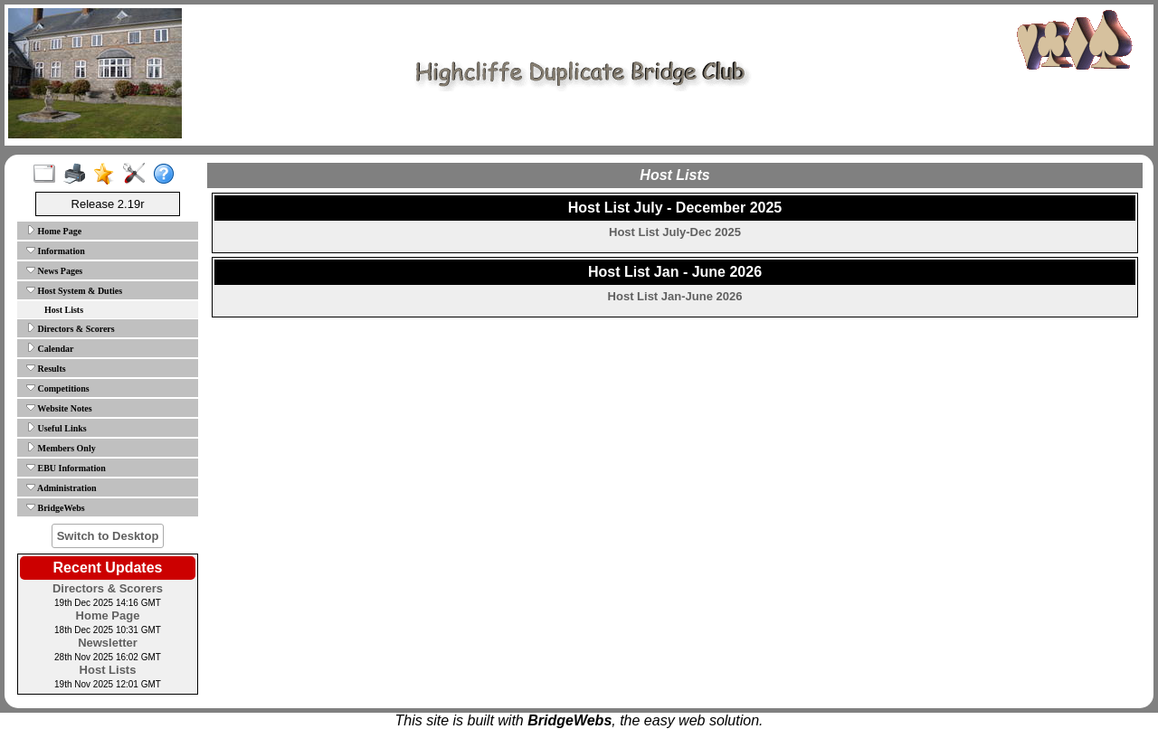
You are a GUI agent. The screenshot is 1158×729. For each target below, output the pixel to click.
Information (55, 250)
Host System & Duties (74, 290)
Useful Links (56, 427)
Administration (61, 487)
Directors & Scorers (70, 328)
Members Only (61, 447)
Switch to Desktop (108, 536)
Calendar (50, 348)
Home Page (53, 230)
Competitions (58, 388)
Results (46, 368)
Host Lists (63, 310)
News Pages (54, 270)
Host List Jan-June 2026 (675, 296)
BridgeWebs (55, 507)
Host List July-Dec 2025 (675, 232)
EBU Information (66, 467)
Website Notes (59, 407)
